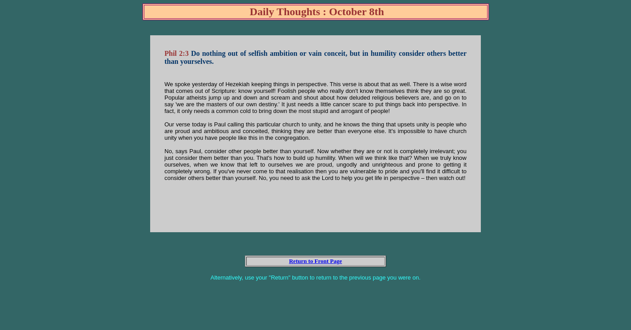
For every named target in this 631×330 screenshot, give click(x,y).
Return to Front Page (315, 261)
